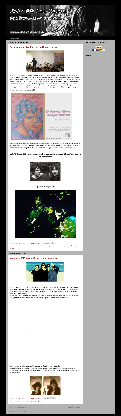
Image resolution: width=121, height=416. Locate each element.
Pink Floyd (23, 401)
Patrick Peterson (21, 86)
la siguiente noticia (44, 143)
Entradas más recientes (18, 407)
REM (28, 401)
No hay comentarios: (36, 243)
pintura (66, 246)
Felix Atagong (46, 246)
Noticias (17, 401)
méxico (52, 246)
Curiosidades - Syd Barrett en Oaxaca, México (34, 47)
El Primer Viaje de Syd (29, 246)
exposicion (39, 246)
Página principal (14, 38)
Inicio (48, 407)
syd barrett (72, 246)
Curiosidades (19, 246)
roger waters (33, 401)
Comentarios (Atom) (22, 411)
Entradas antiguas (74, 407)
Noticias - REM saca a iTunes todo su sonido (33, 258)
